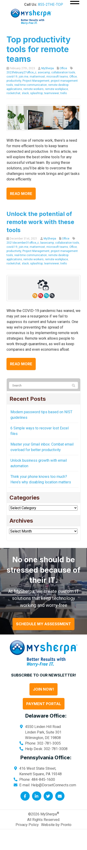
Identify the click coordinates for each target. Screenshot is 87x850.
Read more (21, 193)
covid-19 (11, 76)
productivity (13, 80)
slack (25, 93)
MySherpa (47, 68)
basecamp (47, 242)
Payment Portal (43, 703)
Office (63, 68)
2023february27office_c (21, 72)
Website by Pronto (56, 825)
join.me (23, 76)
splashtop (36, 93)
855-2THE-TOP (50, 4)
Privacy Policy (27, 825)
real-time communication (30, 85)
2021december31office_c (22, 242)
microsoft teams (57, 76)
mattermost (37, 76)
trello (63, 93)
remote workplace (56, 89)
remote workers (33, 89)
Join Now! (43, 689)
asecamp (44, 72)
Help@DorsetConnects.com (53, 785)
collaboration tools (63, 72)
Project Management (36, 80)
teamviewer (51, 93)
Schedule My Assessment (43, 624)
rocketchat (13, 93)
